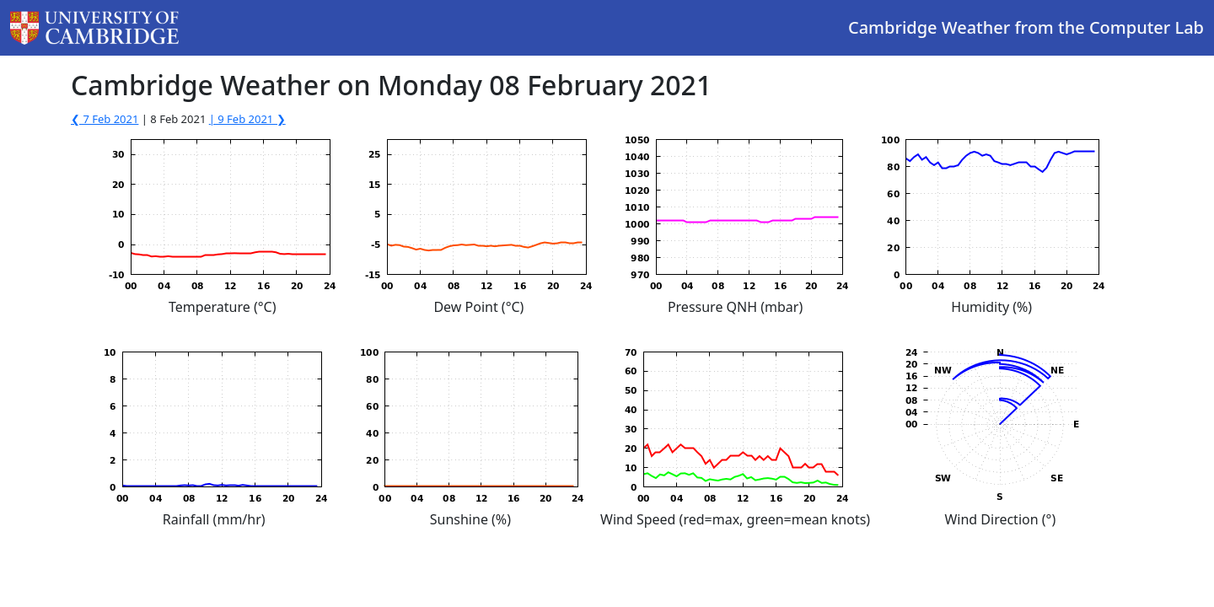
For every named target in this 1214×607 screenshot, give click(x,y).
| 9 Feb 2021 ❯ (247, 118)
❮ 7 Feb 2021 (104, 118)
